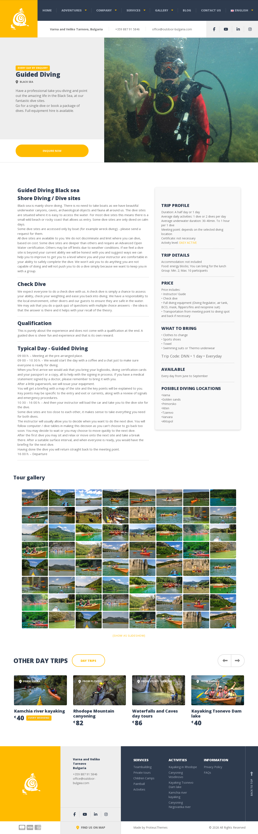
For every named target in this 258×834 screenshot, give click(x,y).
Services (133, 10)
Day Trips (88, 661)
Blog (187, 10)
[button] (224, 660)
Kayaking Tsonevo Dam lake (216, 714)
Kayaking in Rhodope (183, 767)
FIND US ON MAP (90, 827)
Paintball (139, 784)
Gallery (161, 10)
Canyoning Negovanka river (180, 805)
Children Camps (143, 778)
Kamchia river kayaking (39, 711)
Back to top (252, 783)
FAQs (207, 773)
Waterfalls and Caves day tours (155, 714)
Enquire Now (52, 151)
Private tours (142, 773)
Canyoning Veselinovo (176, 775)
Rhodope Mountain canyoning (93, 714)
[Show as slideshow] (129, 635)
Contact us (211, 10)
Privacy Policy (213, 767)
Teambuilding (142, 767)
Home (47, 10)
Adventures (71, 10)
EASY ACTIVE (188, 243)
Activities (139, 789)
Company (104, 10)
